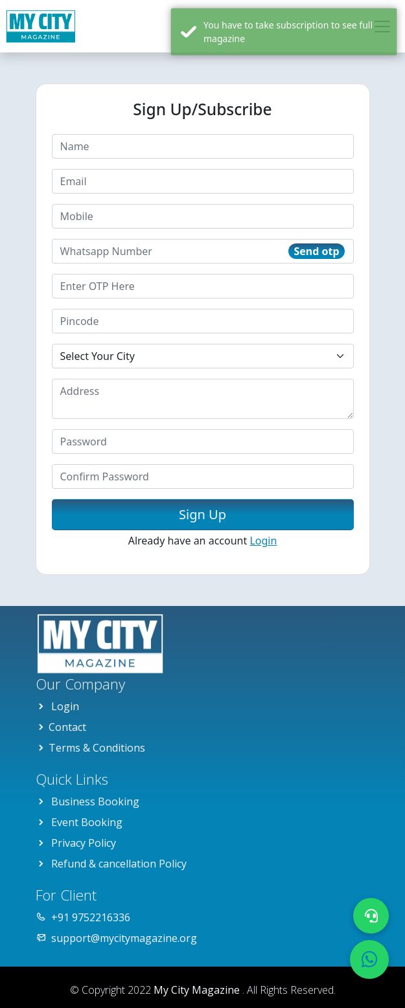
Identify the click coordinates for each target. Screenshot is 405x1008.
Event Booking (86, 822)
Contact (67, 727)
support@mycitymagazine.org (124, 938)
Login (263, 540)
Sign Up (202, 514)
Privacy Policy (83, 843)
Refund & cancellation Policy (119, 864)
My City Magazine (198, 990)
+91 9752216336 (90, 917)
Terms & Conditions (97, 748)
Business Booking (95, 801)
